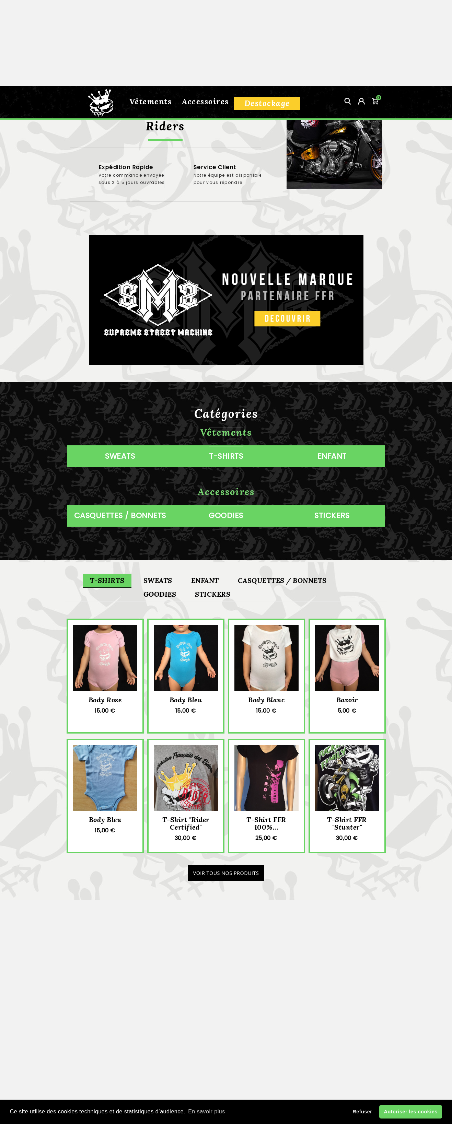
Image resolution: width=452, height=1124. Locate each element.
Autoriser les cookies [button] (411, 1111)
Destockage (267, 17)
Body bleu (186, 708)
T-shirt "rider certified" (185, 831)
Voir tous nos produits (226, 881)
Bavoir (347, 708)
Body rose (105, 708)
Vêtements (150, 16)
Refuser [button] (362, 1111)
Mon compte (253, 1069)
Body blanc (266, 708)
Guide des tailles (226, 1057)
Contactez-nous (203, 1069)
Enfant (205, 588)
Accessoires (205, 16)
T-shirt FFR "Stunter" (347, 831)
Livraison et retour (226, 1033)
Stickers (212, 602)
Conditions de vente (226, 1045)
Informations (118, 1018)
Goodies (159, 602)
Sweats (157, 588)
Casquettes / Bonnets (282, 588)
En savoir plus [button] (206, 1111)
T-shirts (107, 588)
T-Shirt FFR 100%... (266, 831)
